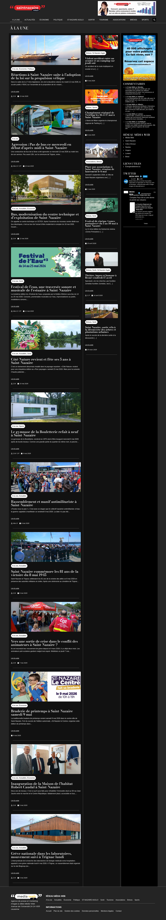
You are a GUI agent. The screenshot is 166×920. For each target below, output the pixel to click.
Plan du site (58, 911)
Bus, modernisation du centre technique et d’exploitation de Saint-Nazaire (45, 216)
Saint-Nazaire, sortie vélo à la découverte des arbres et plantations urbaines (100, 329)
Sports (145, 20)
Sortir (91, 20)
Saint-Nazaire (130, 141)
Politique (57, 20)
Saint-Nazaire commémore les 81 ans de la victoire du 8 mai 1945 (44, 573)
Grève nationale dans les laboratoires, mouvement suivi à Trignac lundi (41, 855)
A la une (16, 20)
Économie (44, 20)
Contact (119, 911)
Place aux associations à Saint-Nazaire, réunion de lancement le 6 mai (99, 169)
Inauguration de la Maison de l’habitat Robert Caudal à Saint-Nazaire (42, 785)
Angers (128, 150)
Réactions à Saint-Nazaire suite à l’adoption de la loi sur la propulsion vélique (46, 76)
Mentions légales (107, 911)
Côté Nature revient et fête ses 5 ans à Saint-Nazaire (41, 361)
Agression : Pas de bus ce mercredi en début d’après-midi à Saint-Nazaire (41, 146)
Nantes (128, 147)
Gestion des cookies (72, 911)
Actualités (29, 20)
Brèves (133, 20)
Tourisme (103, 20)
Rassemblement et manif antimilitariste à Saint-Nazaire (44, 503)
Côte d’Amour (130, 144)
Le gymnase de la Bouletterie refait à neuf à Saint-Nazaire (44, 433)
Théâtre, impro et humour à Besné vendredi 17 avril (101, 276)
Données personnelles (90, 911)
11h (155, 192)
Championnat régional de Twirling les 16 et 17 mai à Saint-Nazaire (100, 115)
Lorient (128, 153)
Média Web (129, 138)
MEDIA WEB (132, 193)
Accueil (48, 911)
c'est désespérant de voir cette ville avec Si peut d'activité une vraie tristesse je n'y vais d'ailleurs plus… (140, 100)
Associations (119, 20)
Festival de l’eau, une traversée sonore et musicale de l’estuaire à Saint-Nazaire (43, 288)
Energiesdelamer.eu (132, 166)
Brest (127, 157)
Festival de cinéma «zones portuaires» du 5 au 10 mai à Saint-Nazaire (101, 223)
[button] (154, 20)
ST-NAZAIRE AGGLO (75, 20)
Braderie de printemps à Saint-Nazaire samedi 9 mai (42, 712)
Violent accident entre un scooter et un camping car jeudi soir (100, 61)
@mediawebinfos (146, 193)
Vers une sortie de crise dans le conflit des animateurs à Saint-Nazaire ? (44, 643)
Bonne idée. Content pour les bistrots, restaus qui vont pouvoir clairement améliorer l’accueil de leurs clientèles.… (140, 117)
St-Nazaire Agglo (98, 53)
